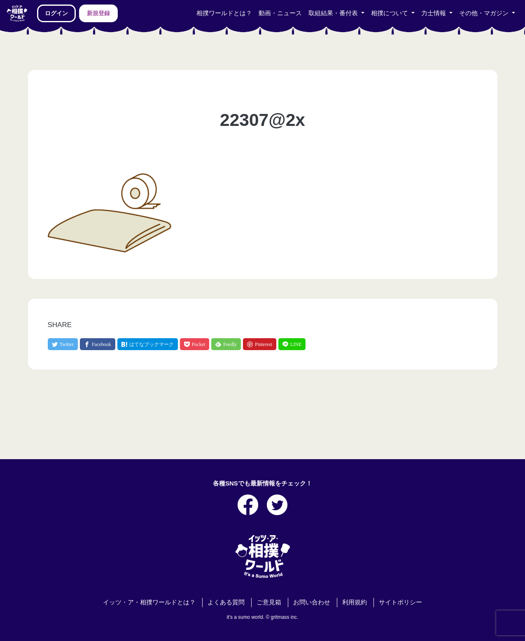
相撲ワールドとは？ (224, 13)
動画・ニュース (280, 13)
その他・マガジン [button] (484, 13)
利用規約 (354, 602)
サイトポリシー (400, 602)
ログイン (56, 13)
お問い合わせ (311, 602)
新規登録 (98, 13)
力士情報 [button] (434, 13)
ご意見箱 (269, 602)
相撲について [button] (390, 13)
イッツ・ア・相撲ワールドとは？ (149, 602)
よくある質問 (226, 602)
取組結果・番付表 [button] (333, 13)
